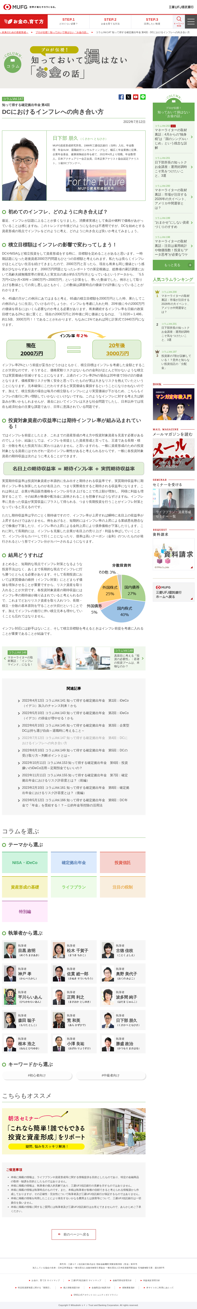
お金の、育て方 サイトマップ (46, 1280)
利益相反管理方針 (151, 1280)
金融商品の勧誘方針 (101, 1288)
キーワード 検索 (179, 24)
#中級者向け (111, 1075)
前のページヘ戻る (76, 1234)
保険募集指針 (128, 1288)
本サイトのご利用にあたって (160, 1288)
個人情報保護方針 (71, 1288)
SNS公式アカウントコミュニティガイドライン (96, 1295)
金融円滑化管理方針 (122, 1280)
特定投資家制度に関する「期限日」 (35, 1288)
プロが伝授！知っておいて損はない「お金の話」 (62, 32)
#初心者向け (37, 1075)
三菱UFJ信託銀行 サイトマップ (86, 1280)
